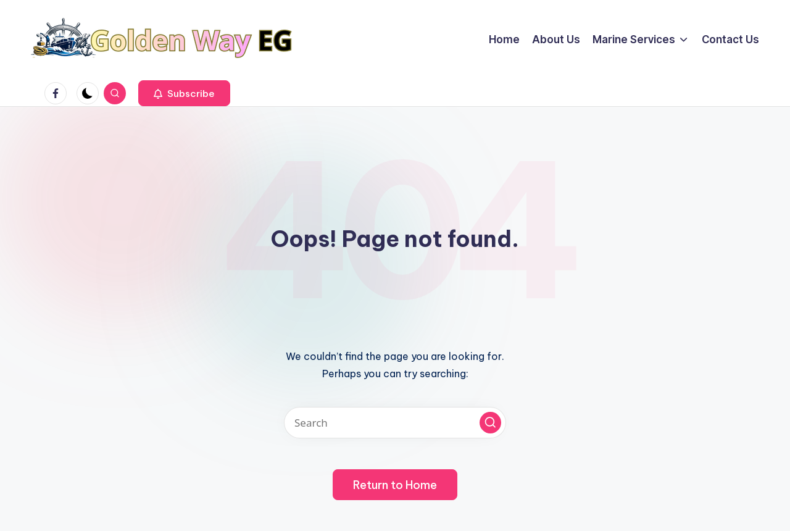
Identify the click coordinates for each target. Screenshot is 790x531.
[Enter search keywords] (395, 422)
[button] (184, 93)
